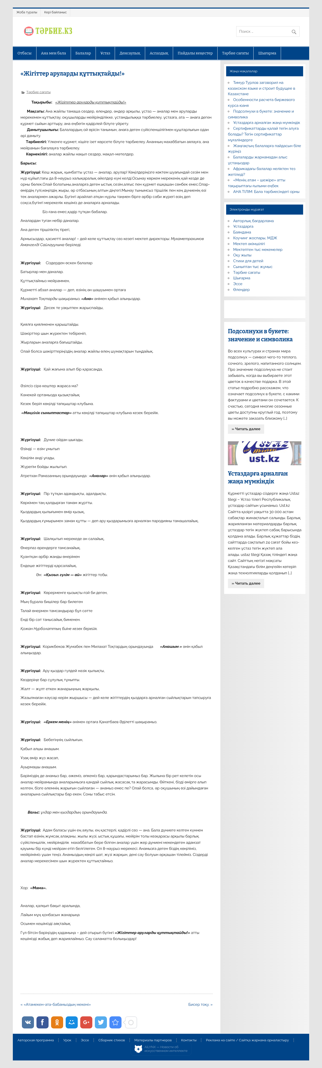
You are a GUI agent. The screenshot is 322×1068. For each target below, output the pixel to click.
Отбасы (24, 53)
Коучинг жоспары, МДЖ (255, 238)
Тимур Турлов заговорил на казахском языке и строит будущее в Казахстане (261, 88)
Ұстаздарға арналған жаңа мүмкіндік (266, 122)
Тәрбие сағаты (235, 53)
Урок (67, 1040)
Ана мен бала (53, 53)
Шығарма (267, 53)
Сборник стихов (111, 1040)
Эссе (237, 284)
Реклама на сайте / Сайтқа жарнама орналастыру (247, 1040)
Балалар (83, 53)
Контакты (188, 1040)
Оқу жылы (242, 255)
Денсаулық (130, 53)
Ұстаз (105, 53)
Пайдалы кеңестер (195, 53)
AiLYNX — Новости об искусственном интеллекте (166, 1049)
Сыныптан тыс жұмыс (252, 266)
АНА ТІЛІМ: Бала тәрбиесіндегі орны (266, 191)
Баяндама (242, 232)
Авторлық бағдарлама (253, 221)
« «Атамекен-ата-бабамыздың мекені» (56, 1004)
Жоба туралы (26, 12)
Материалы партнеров (153, 1040)
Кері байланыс (55, 12)
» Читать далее (246, 429)
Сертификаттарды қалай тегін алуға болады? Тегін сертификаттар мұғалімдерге (263, 134)
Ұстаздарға (243, 226)
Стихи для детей (248, 261)
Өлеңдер (241, 289)
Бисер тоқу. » (200, 1004)
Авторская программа (35, 1040)
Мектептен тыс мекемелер (258, 249)
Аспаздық (159, 53)
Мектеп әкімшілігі (249, 244)
